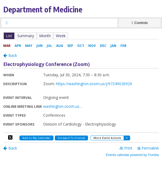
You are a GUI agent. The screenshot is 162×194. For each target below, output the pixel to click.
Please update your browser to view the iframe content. (81, 36)
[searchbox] (64, 23)
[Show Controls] (140, 23)
